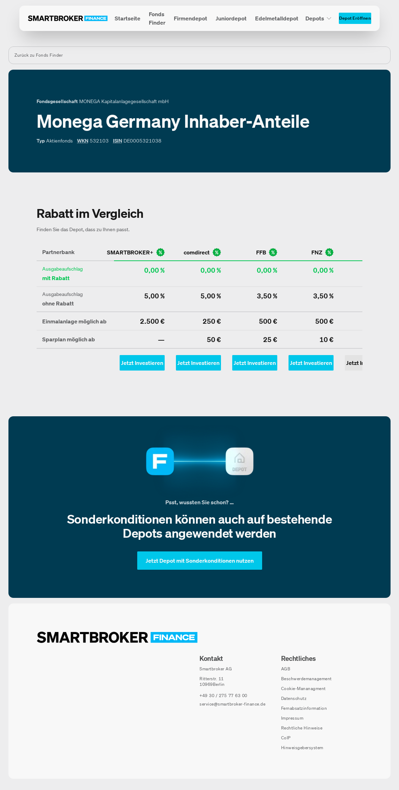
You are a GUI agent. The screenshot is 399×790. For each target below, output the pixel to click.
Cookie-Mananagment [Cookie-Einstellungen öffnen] (303, 688)
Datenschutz (294, 698)
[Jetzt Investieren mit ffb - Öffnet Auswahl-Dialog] (254, 363)
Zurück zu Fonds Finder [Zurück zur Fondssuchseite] (38, 55)
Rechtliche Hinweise (302, 728)
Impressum (292, 718)
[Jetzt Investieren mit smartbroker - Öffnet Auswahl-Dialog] (142, 363)
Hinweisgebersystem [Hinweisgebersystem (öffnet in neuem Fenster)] (302, 748)
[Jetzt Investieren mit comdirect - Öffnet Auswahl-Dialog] (198, 363)
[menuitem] (127, 18)
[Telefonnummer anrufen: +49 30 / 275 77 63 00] (223, 695)
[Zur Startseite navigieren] (117, 637)
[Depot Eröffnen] (355, 18)
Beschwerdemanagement (306, 679)
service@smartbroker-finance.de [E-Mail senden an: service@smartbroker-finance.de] (232, 704)
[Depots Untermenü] (318, 18)
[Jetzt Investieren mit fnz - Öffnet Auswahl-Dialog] (311, 363)
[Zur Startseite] (68, 18)
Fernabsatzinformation (304, 708)
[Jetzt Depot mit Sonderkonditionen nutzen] (199, 560)
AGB (286, 669)
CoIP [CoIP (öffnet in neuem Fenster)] (286, 738)
